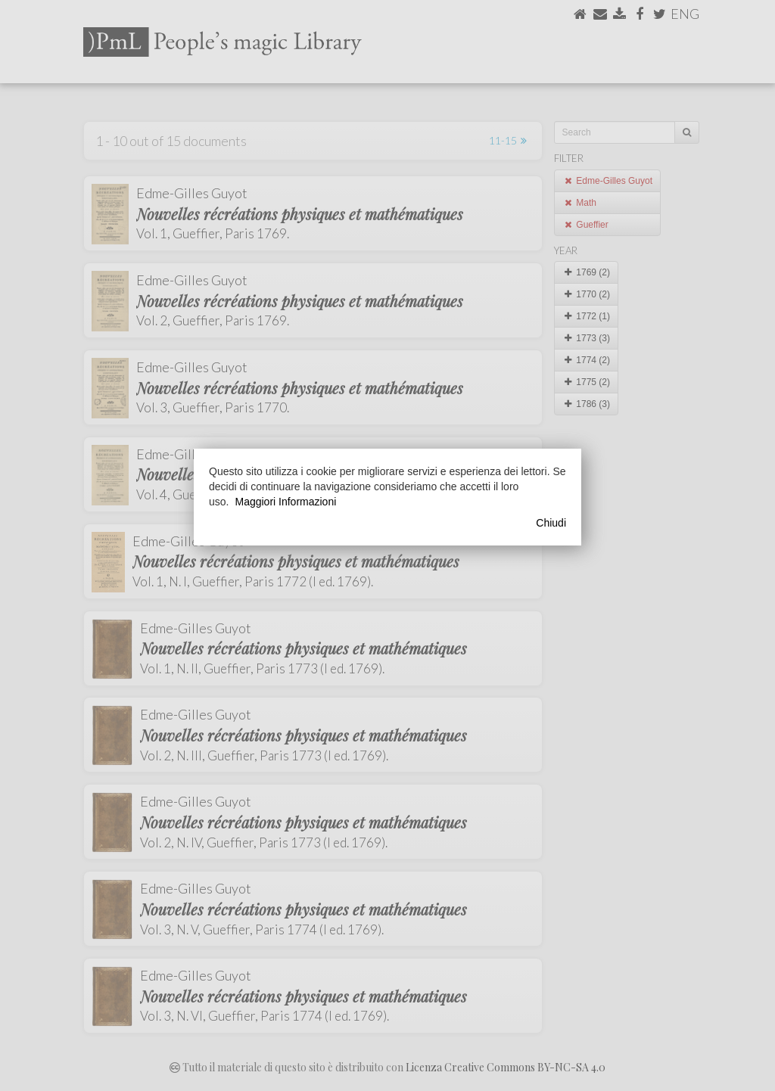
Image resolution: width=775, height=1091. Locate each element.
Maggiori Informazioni (285, 502)
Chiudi (551, 523)
